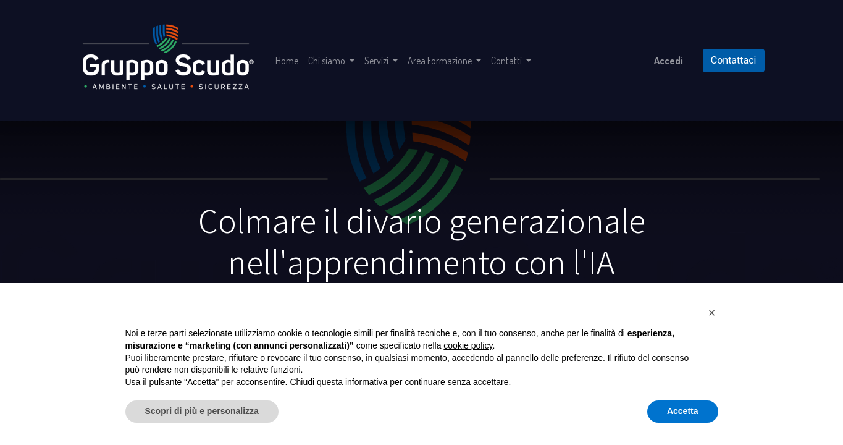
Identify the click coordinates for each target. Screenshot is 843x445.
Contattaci (734, 60)
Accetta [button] (682, 411)
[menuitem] (287, 60)
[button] (712, 313)
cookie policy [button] (467, 345)
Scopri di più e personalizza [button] (202, 411)
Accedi (668, 60)
